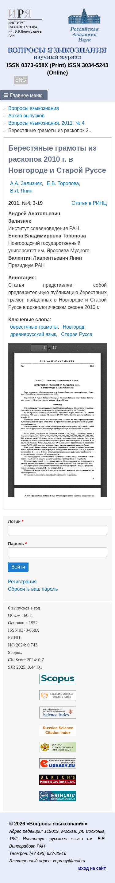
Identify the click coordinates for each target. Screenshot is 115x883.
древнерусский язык (33, 334)
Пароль (16, 543)
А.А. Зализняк (26, 183)
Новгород (73, 327)
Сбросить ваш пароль (33, 589)
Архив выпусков (26, 115)
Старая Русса (76, 334)
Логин (14, 521)
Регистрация (22, 581)
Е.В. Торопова (63, 183)
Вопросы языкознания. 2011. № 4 (46, 123)
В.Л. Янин (21, 190)
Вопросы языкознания (33, 108)
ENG (20, 80)
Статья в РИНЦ (89, 203)
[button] (24, 95)
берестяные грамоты (34, 327)
